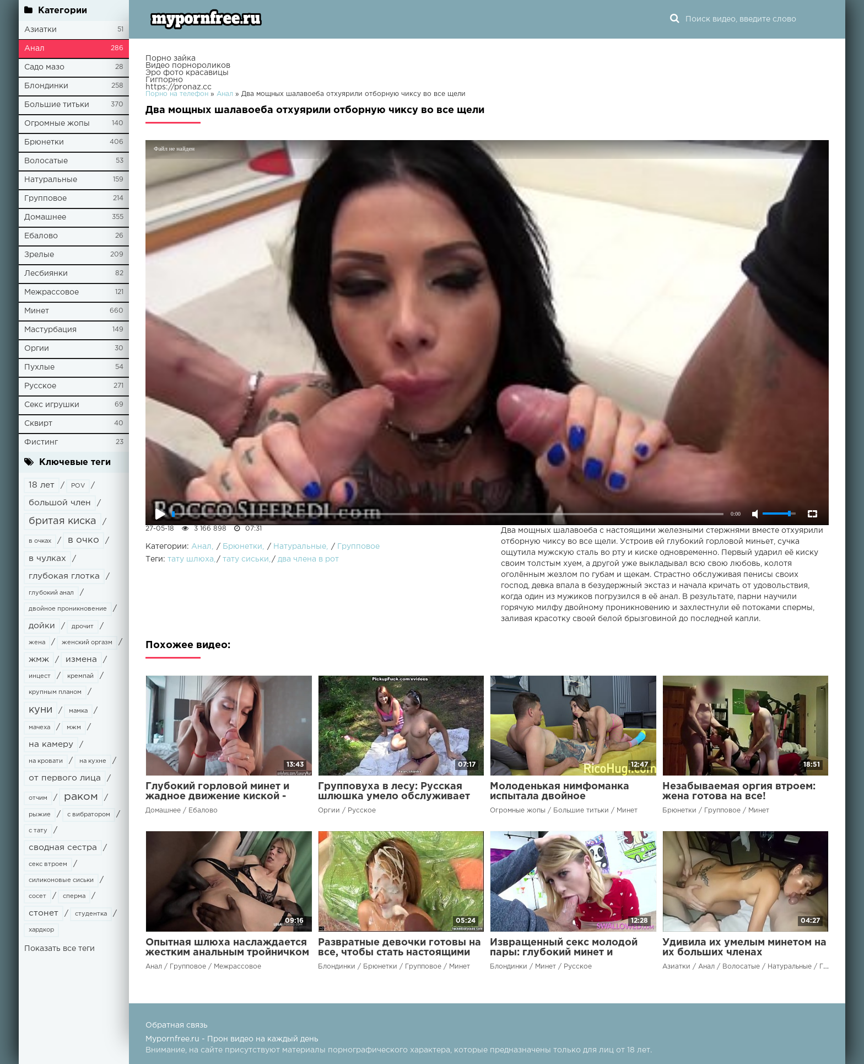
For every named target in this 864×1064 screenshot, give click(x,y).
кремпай (80, 676)
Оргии (36, 348)
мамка (78, 711)
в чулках (47, 558)
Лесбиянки (46, 273)
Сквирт (38, 423)
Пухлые (39, 367)
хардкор (41, 930)
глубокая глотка (64, 576)
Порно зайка (170, 58)
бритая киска (62, 521)
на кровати (46, 761)
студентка (91, 914)
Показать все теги (59, 948)
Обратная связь (176, 1025)
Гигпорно (164, 80)
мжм (74, 727)
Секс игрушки (51, 405)
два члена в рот (308, 559)
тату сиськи (246, 559)
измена (81, 659)
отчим (38, 798)
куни (40, 709)
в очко (83, 540)
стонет (43, 913)
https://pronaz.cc (178, 87)
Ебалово (41, 236)
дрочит (83, 626)
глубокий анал (51, 593)
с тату (38, 830)
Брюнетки (44, 142)
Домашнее (45, 217)
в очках (40, 541)
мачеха (39, 727)
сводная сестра (63, 847)
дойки (42, 625)
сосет (37, 896)
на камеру (51, 744)
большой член (60, 502)
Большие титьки (56, 104)
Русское (40, 386)
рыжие (40, 814)
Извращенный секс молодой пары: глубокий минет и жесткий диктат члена (564, 952)
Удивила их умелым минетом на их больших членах (744, 947)
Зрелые (39, 255)
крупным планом (55, 692)
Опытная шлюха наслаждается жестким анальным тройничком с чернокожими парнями (227, 952)
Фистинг (41, 442)
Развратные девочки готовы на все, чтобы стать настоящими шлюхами (399, 952)
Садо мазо (44, 67)
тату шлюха (191, 559)
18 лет (42, 485)
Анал (34, 48)
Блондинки (46, 86)
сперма (74, 896)
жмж (39, 659)
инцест (40, 676)
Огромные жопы (57, 123)
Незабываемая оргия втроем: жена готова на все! (739, 791)
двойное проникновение (68, 609)
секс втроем (48, 864)
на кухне (92, 761)
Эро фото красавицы (187, 72)
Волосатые (46, 161)
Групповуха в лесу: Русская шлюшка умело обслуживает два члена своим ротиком (394, 796)
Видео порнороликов (187, 65)
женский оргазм (87, 642)
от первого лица (65, 778)
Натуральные (50, 180)
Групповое (45, 198)
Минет (36, 311)
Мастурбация (50, 330)
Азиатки (40, 29)
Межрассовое (51, 292)
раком (81, 796)
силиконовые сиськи (61, 880)
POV (78, 486)
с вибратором (88, 814)
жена (37, 642)
